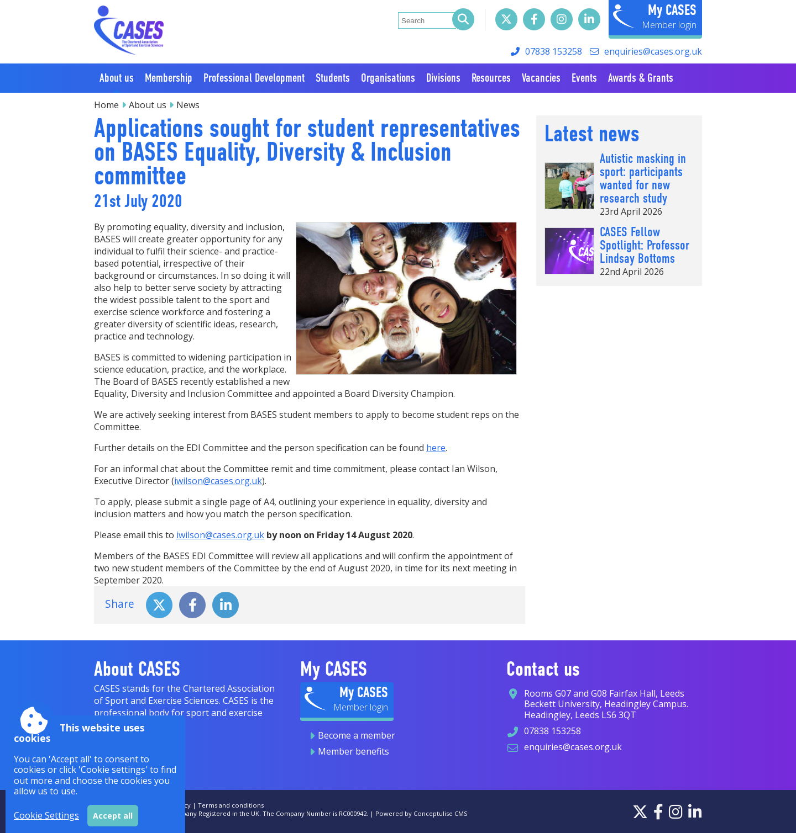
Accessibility (112, 805)
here (436, 448)
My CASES (672, 10)
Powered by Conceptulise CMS (421, 813)
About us (147, 105)
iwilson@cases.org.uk (218, 481)
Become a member (356, 735)
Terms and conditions (231, 805)
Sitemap (149, 805)
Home (106, 105)
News (188, 105)
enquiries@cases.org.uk (653, 51)
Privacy (180, 805)
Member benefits (353, 751)
